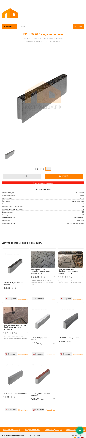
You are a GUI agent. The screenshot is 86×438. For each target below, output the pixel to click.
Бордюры (59, 39)
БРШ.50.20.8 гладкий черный (43, 34)
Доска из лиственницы (32, 433)
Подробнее (23, 300)
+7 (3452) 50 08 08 (76, 2)
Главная (25, 39)
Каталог (9, 26)
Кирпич (11, 433)
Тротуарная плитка (46, 39)
